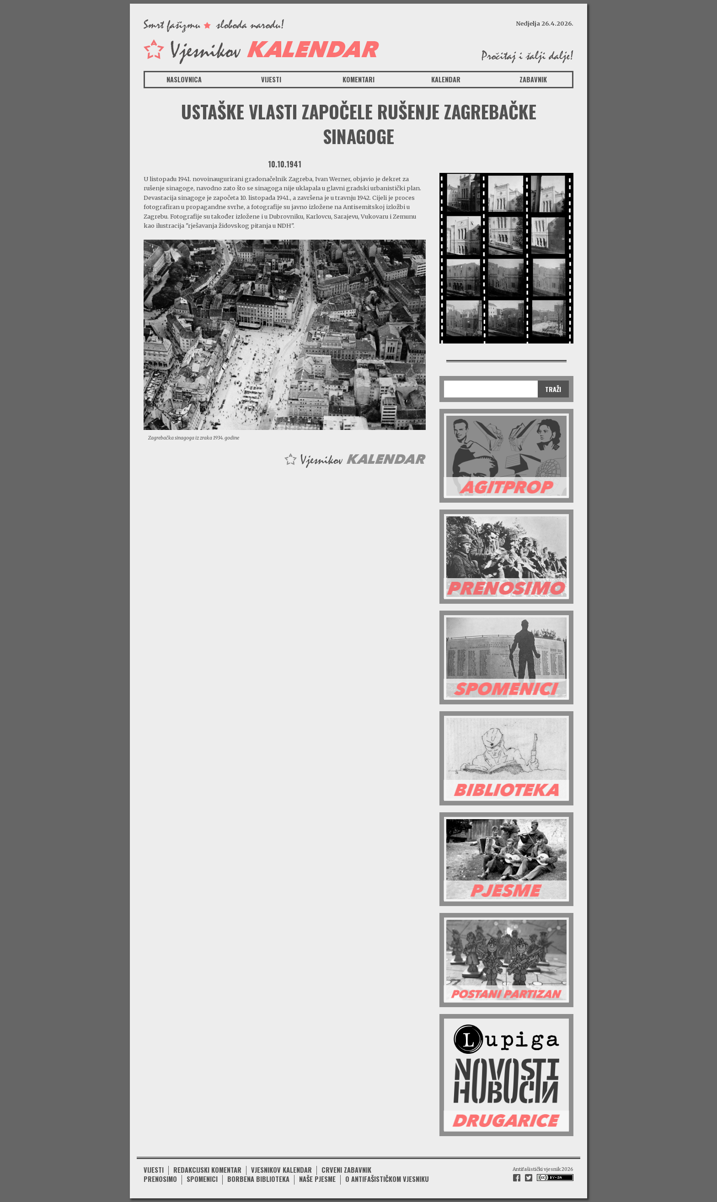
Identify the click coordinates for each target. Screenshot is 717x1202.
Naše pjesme (317, 1179)
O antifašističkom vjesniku (387, 1179)
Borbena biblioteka (258, 1179)
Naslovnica (184, 79)
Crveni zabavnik (346, 1170)
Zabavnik (533, 79)
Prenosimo (160, 1179)
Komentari (358, 79)
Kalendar (445, 79)
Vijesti (271, 79)
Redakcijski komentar (207, 1170)
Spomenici (202, 1179)
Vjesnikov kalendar (281, 1170)
